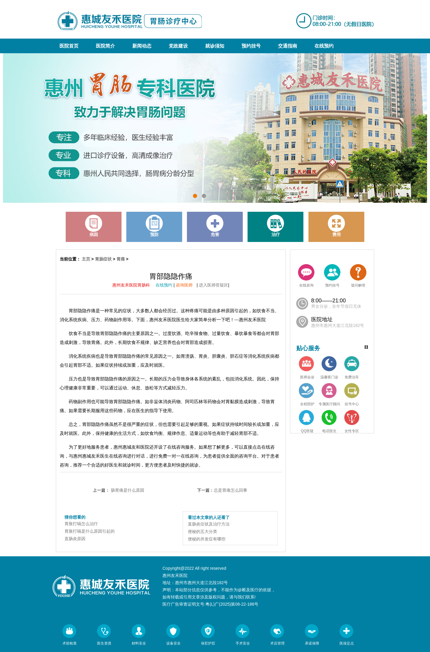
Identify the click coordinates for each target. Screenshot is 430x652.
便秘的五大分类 (202, 531)
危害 (215, 226)
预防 (154, 226)
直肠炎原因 (74, 538)
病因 (93, 226)
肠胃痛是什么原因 (127, 490)
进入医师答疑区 (213, 285)
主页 (86, 259)
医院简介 (105, 45)
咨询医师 (186, 285)
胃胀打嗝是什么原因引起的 (89, 531)
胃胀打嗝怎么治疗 (81, 523)
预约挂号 (251, 45)
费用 (336, 226)
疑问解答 (358, 275)
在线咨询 (306, 275)
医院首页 (69, 45)
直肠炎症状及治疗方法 (209, 524)
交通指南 (287, 45)
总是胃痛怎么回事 (230, 490)
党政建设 (178, 45)
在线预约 (324, 45)
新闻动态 (141, 45)
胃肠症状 (103, 259)
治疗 (275, 226)
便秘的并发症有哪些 (206, 539)
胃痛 (120, 259)
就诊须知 (214, 45)
